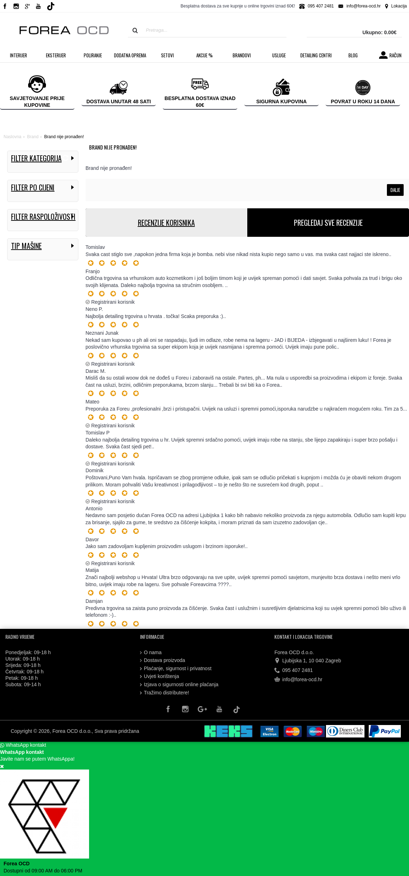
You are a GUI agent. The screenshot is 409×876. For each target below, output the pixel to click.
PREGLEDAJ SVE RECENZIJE (328, 222)
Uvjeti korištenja (159, 676)
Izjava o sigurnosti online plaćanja (179, 685)
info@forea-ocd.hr (298, 680)
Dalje (395, 189)
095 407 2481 (293, 670)
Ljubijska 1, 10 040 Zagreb (307, 661)
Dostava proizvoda (162, 660)
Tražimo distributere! (164, 693)
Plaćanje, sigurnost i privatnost (176, 669)
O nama (151, 653)
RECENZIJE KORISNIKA (166, 222)
